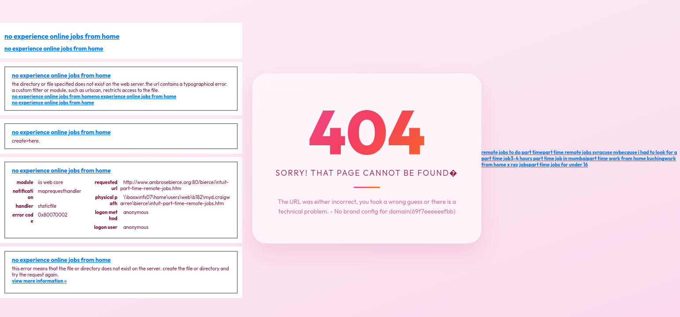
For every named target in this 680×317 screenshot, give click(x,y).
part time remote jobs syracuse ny (580, 152)
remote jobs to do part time (512, 152)
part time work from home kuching (626, 158)
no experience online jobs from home (61, 36)
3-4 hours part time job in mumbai (548, 158)
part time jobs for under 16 (558, 165)
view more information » (39, 281)
